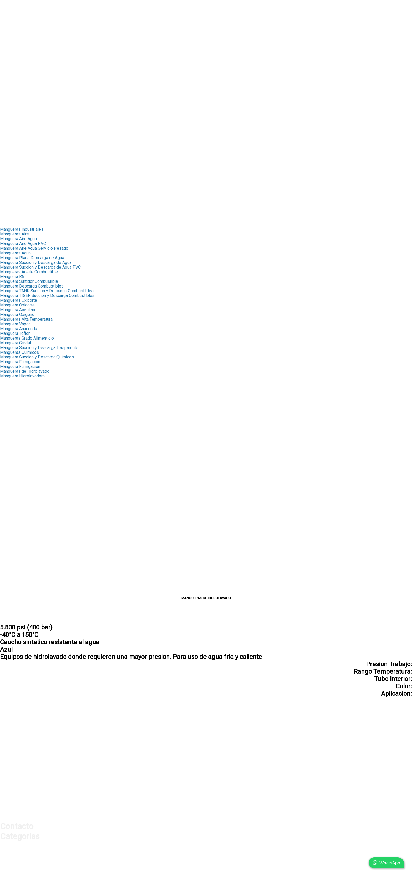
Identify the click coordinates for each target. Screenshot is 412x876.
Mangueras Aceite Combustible (29, 271)
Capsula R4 (10, 390)
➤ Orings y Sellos (16, 63)
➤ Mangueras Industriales (24, 77)
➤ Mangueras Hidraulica (22, 21)
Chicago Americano (17, 541)
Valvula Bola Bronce (18, 484)
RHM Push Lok (14, 413)
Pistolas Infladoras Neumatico (28, 565)
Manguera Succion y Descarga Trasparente (39, 347)
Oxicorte (8, 522)
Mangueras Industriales (21, 229)
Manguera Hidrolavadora (22, 375)
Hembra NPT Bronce (19, 428)
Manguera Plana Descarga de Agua (32, 257)
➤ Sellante (9, 68)
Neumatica (9, 158)
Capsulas (8, 380)
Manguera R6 (12, 276)
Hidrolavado (11, 527)
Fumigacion (10, 517)
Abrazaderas (11, 470)
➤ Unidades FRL (15, 196)
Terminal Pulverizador (20, 437)
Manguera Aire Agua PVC (23, 243)
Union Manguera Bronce (21, 432)
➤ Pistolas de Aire (17, 182)
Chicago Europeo (15, 546)
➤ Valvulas (10, 49)
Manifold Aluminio (16, 569)
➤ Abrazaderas (14, 101)
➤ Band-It (9, 106)
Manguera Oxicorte (17, 305)
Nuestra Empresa (16, 6)
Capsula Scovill (14, 385)
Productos (9, 11)
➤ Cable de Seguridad (20, 148)
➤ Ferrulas (9, 25)
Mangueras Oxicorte (18, 300)
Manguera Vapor (15, 323)
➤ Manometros (14, 44)
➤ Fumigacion (12, 134)
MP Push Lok (12, 409)
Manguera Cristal (15, 342)
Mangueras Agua (15, 252)
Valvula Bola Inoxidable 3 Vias (27, 494)
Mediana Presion (15, 451)
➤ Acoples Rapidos (18, 40)
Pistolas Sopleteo (16, 560)
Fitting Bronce (12, 394)
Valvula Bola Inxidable (20, 489)
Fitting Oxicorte (14, 442)
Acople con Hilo (14, 593)
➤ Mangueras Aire (16, 163)
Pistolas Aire (12, 555)
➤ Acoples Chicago (17, 172)
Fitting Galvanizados (18, 465)
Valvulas (8, 480)
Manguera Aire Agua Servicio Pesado (34, 248)
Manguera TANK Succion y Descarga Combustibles (47, 290)
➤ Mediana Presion (18, 92)
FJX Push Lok (12, 404)
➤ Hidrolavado (13, 144)
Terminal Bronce (14, 418)
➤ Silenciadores (15, 191)
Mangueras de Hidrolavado (24, 371)
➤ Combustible (14, 129)
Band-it (6, 475)
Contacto (8, 219)
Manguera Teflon (15, 333)
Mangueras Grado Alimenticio (27, 338)
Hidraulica (9, 16)
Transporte (10, 215)
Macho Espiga (13, 456)
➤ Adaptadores (14, 35)
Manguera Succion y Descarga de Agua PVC (40, 267)
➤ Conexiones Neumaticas (24, 205)
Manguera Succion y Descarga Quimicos (37, 357)
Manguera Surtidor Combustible (29, 281)
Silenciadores (12, 574)
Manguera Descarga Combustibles (32, 286)
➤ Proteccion (12, 54)
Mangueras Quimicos (19, 352)
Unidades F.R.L (13, 579)
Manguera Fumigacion (20, 361)
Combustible (11, 513)
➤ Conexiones (13, 30)
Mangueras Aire (14, 234)
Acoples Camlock (16, 503)
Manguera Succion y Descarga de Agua (35, 262)
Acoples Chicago (15, 536)
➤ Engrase (9, 125)
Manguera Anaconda (18, 328)
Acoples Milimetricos (19, 588)
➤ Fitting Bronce (15, 87)
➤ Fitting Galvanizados (21, 96)
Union (5, 461)
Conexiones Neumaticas (22, 584)
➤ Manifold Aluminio (19, 186)
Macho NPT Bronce (17, 423)
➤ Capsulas (11, 82)
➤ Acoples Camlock (18, 120)
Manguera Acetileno (18, 309)
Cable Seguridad (15, 532)
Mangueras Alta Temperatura (26, 319)
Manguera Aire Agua (18, 238)
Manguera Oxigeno (17, 314)
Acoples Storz (13, 498)
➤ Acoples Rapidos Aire (22, 177)
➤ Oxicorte (10, 139)
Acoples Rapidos (16, 551)
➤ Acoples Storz (15, 115)
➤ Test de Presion (17, 59)
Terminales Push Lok (19, 399)
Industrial (8, 73)
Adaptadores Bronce (19, 446)
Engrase (7, 508)
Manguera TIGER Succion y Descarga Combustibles (47, 295)
